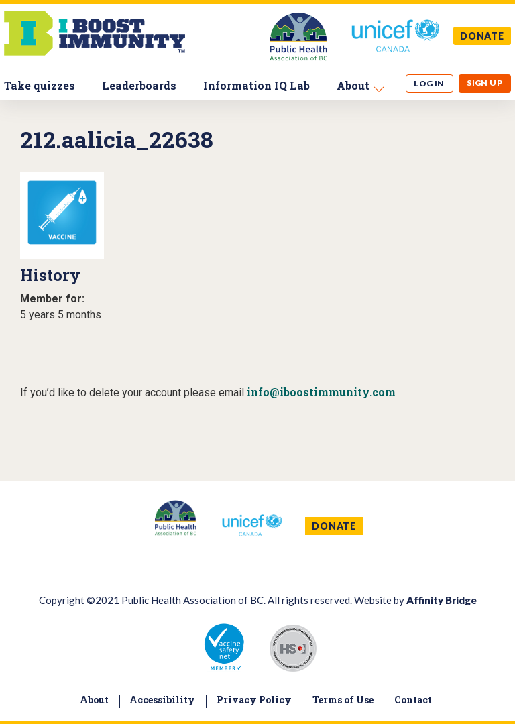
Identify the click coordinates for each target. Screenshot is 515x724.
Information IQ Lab (256, 85)
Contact (413, 699)
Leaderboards (139, 85)
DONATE (482, 36)
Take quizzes (39, 85)
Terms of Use (343, 699)
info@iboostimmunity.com (321, 392)
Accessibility (162, 699)
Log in (429, 83)
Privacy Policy (254, 699)
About (353, 85)
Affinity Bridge (441, 600)
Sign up (484, 83)
